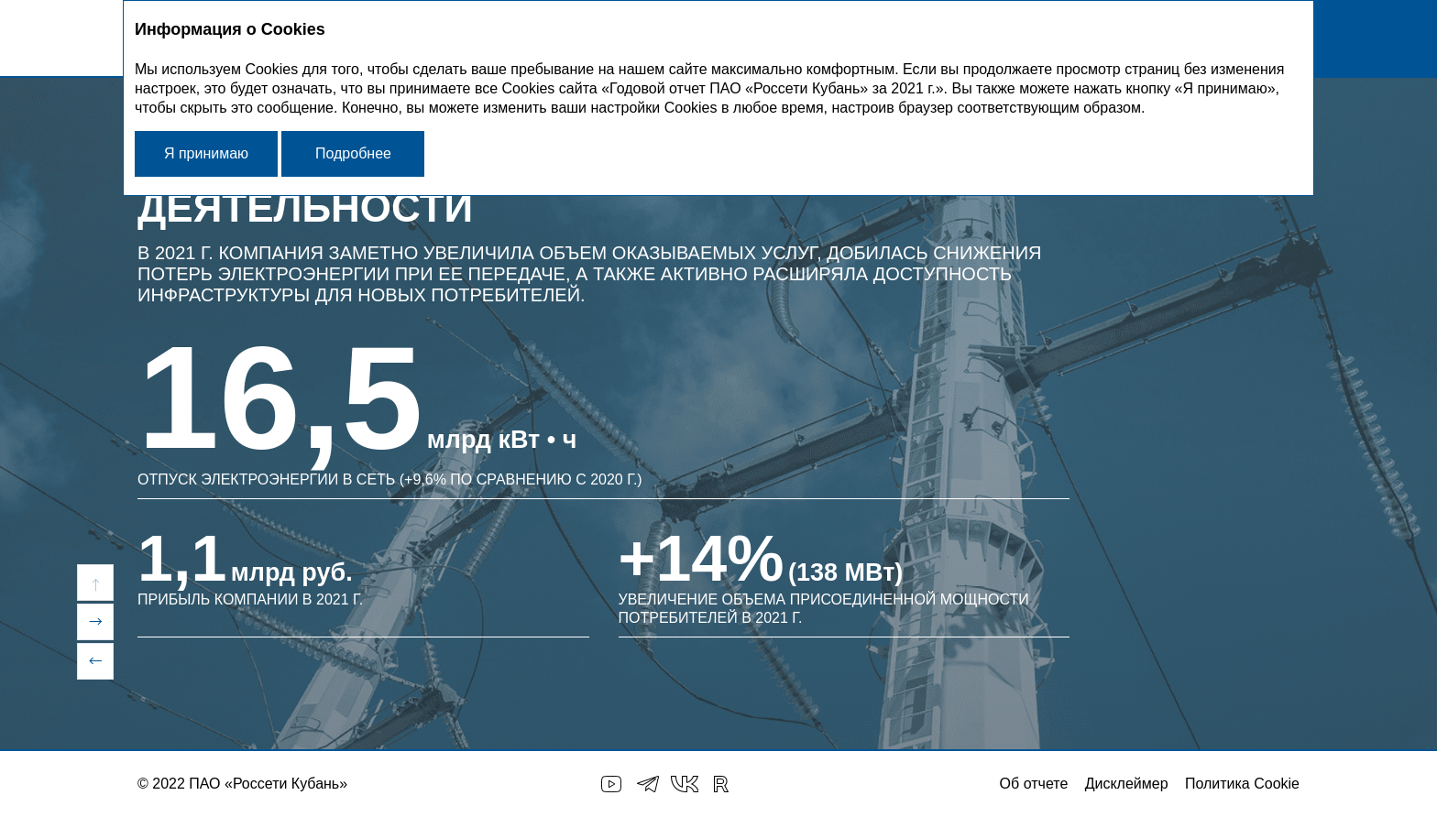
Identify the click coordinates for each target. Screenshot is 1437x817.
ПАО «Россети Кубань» (268, 783)
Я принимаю (206, 153)
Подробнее (353, 153)
